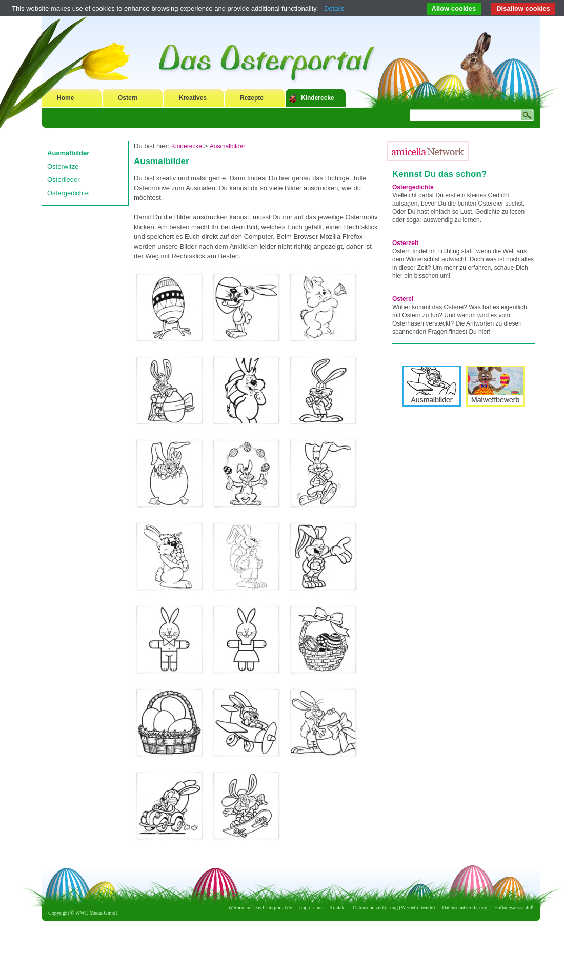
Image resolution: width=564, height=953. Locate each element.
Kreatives (193, 98)
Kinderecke (317, 98)
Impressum (310, 907)
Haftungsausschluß (513, 907)
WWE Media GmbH (96, 913)
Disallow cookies (523, 8)
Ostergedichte (68, 193)
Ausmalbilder (68, 153)
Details (334, 8)
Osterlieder (63, 180)
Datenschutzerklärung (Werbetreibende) (394, 907)
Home (65, 98)
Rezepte (252, 98)
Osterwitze (62, 166)
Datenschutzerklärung (464, 907)
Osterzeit (405, 243)
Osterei (402, 298)
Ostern (128, 98)
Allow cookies (454, 8)
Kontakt (337, 907)
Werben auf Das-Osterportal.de (260, 907)
